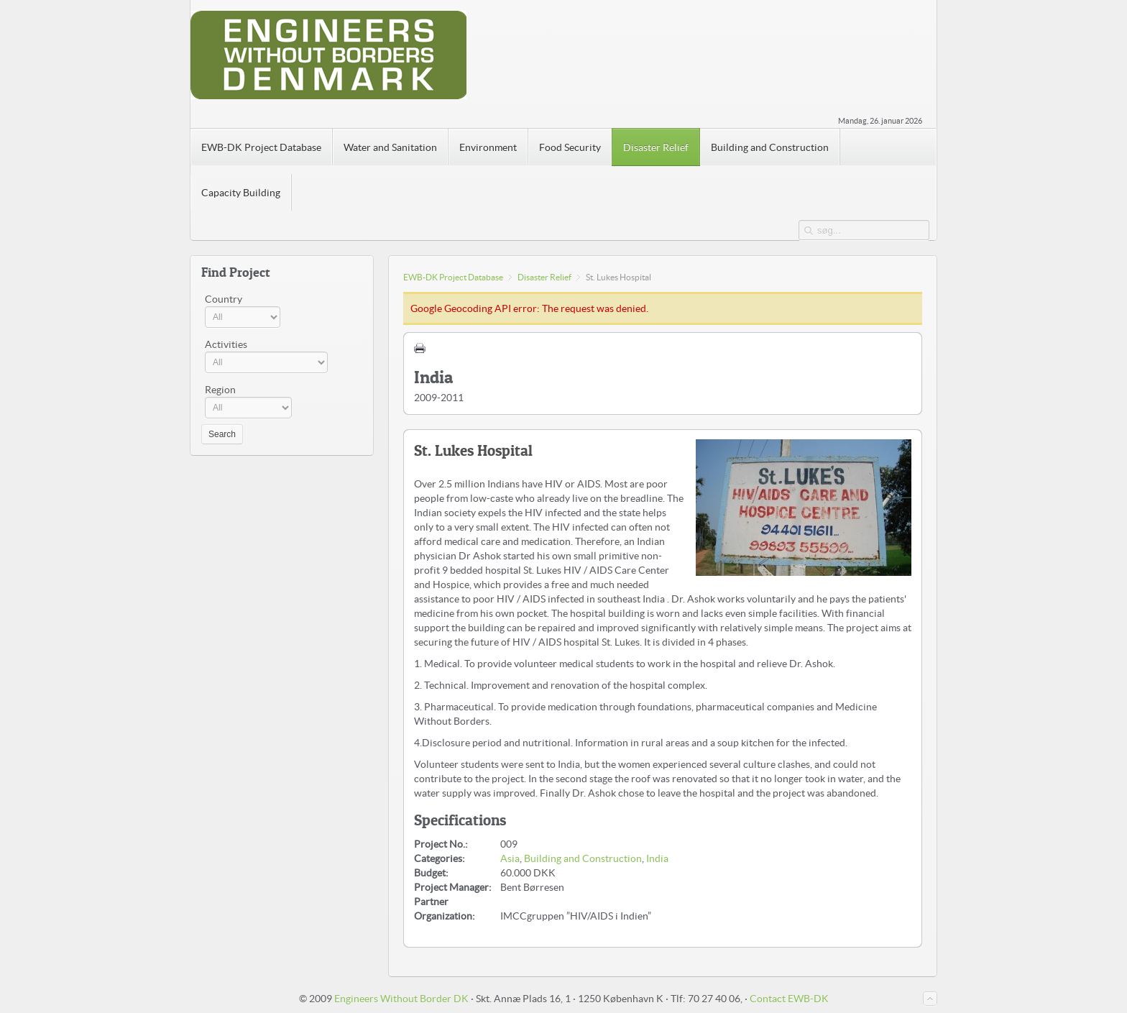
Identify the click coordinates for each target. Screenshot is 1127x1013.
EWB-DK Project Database (453, 277)
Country (223, 299)
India (657, 858)
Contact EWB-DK (789, 998)
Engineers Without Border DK (401, 998)
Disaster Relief (544, 277)
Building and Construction (583, 858)
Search (222, 434)
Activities (226, 344)
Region (220, 389)
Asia (510, 858)
